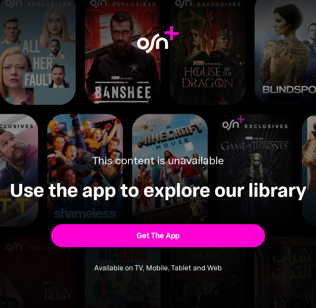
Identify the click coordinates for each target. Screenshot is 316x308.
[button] (158, 235)
